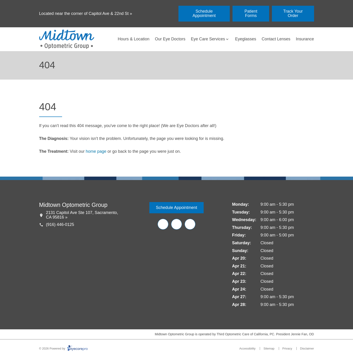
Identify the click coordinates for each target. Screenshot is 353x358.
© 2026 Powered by (63, 348)
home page (96, 151)
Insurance (305, 39)
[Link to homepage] (66, 39)
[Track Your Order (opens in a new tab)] (293, 14)
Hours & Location (133, 39)
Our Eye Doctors (170, 39)
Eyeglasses (245, 39)
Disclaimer (307, 348)
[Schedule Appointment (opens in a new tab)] (204, 14)
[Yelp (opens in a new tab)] (176, 224)
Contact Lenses (276, 39)
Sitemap (268, 348)
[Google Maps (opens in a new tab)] (190, 224)
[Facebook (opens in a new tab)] (163, 224)
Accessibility (247, 348)
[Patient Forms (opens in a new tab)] (251, 14)
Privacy (287, 348)
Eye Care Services (208, 39)
